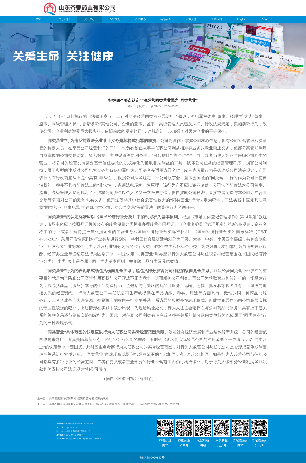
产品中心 (140, 19)
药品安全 (165, 19)
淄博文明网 (90, 426)
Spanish (267, 19)
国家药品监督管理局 (82, 426)
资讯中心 (89, 19)
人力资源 (191, 19)
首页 (39, 19)
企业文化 (114, 19)
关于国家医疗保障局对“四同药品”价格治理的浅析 (78, 398)
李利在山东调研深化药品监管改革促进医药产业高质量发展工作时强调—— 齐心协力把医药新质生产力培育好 (115, 404)
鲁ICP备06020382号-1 (153, 457)
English (241, 19)
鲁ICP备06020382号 (82, 435)
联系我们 (216, 19)
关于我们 (64, 19)
